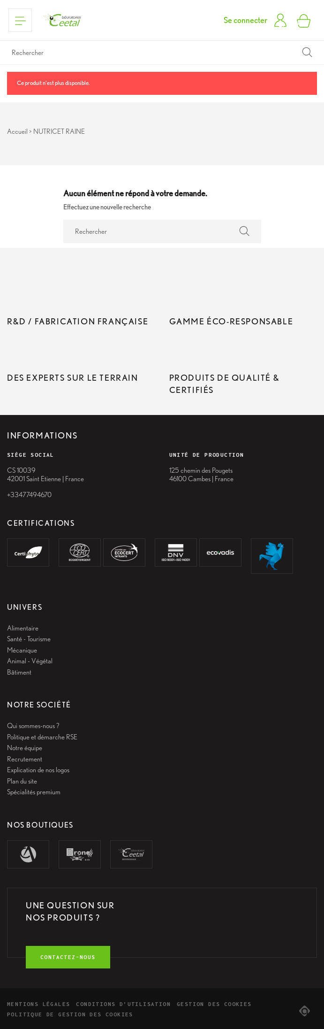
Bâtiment (19, 672)
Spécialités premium (33, 792)
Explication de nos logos (38, 770)
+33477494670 (29, 495)
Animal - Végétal (30, 661)
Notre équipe (24, 748)
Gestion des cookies (214, 1004)
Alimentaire (22, 628)
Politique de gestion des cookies (70, 1014)
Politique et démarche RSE (42, 737)
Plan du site (22, 781)
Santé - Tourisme (29, 639)
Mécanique (22, 650)
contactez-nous (68, 957)
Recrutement (24, 759)
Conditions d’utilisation (123, 1004)
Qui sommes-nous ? (33, 726)
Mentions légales (38, 1004)
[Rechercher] (162, 52)
